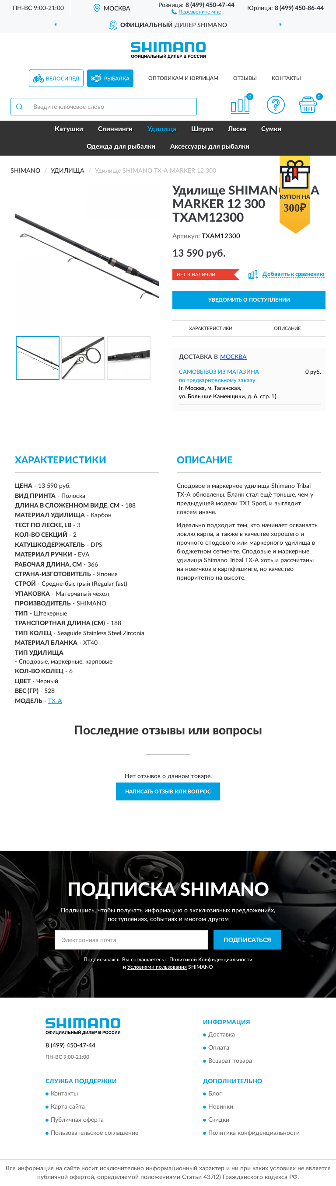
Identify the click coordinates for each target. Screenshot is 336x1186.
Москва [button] (233, 357)
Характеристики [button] (210, 328)
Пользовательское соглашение (94, 1133)
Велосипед (63, 78)
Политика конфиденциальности (254, 1133)
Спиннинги (115, 129)
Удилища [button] (161, 129)
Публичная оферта (77, 1120)
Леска (237, 129)
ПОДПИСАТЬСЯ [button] (247, 940)
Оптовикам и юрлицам (183, 78)
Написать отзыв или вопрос (168, 791)
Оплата (218, 1048)
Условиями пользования (157, 967)
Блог (215, 1094)
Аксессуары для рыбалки (209, 146)
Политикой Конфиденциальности (210, 959)
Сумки (271, 129)
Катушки (69, 129)
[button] (196, 11)
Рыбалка (117, 78)
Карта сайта (68, 1107)
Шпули (202, 129)
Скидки (218, 1120)
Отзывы (245, 78)
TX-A (55, 701)
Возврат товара (230, 1061)
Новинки (220, 1107)
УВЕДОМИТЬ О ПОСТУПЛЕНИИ (249, 300)
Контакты (286, 78)
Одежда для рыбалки (121, 146)
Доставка (221, 1035)
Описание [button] (287, 328)
